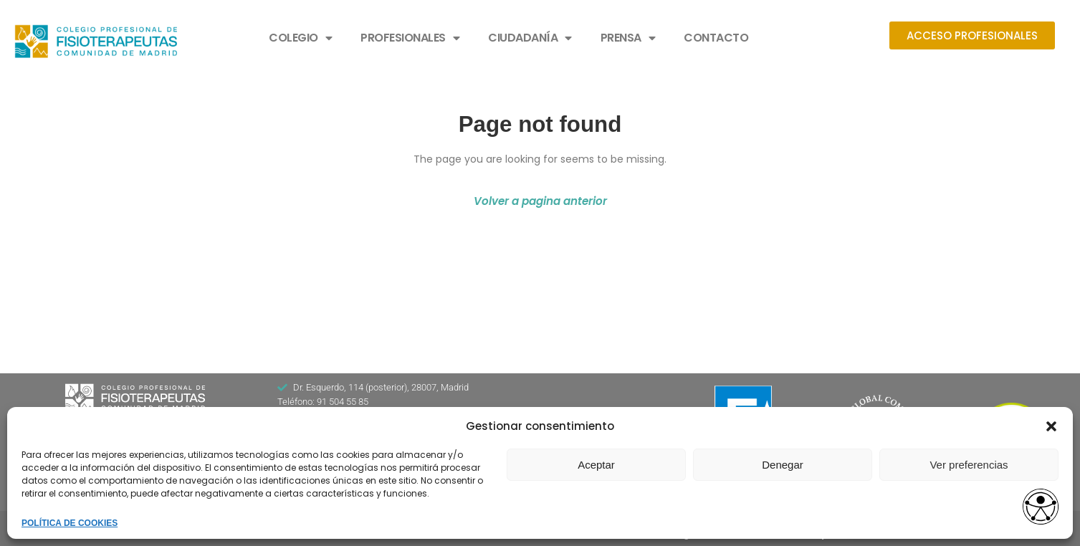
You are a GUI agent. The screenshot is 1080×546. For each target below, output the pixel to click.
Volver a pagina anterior (540, 201)
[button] (1051, 426)
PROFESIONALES (409, 38)
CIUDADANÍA (530, 38)
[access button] (1041, 508)
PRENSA (628, 38)
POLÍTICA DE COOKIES (69, 523)
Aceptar (596, 465)
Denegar (782, 465)
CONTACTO (716, 37)
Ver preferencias (969, 465)
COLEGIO (300, 38)
